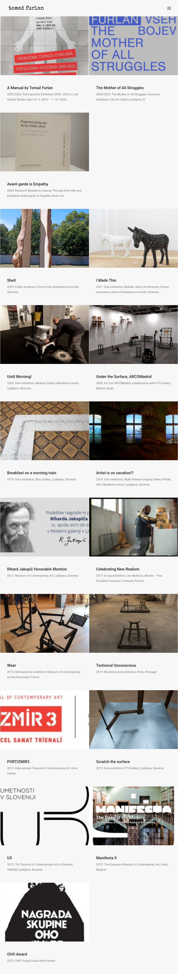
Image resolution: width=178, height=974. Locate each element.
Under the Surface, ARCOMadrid (124, 376)
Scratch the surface (113, 761)
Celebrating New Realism (117, 569)
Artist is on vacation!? (115, 473)
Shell (11, 280)
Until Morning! (19, 376)
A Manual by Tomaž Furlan (30, 88)
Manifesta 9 (106, 858)
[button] (169, 8)
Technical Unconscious (116, 665)
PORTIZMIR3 (18, 761)
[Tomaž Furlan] (26, 8)
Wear (11, 665)
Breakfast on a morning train (31, 473)
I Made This (106, 280)
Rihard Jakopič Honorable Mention (37, 569)
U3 (9, 858)
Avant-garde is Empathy (27, 184)
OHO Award (17, 954)
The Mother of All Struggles (120, 88)
